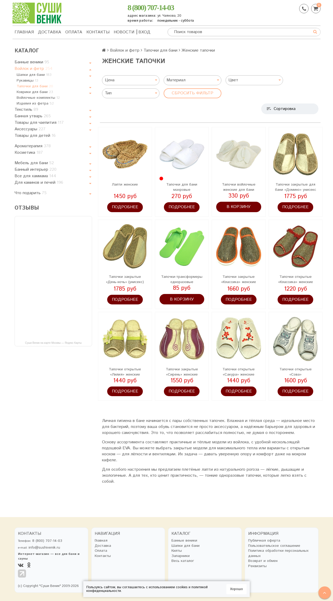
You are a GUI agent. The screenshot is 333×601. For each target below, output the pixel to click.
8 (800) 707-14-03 (150, 7)
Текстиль (26, 110)
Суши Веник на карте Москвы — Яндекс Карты (53, 342)
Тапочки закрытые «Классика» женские (238, 279)
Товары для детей (35, 136)
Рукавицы (27, 80)
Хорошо (236, 589)
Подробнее (125, 207)
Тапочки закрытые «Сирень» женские (182, 372)
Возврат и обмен (263, 561)
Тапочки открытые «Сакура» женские (238, 372)
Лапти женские (125, 184)
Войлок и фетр (34, 69)
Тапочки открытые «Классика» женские (295, 279)
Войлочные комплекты (38, 97)
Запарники (180, 556)
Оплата (73, 32)
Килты (176, 550)
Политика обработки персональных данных (278, 553)
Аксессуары (30, 129)
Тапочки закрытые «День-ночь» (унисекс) (125, 279)
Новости (124, 32)
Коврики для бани (35, 92)
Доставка (49, 32)
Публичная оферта (264, 540)
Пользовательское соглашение (274, 545)
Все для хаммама (35, 176)
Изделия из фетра (35, 103)
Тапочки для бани (35, 86)
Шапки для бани (34, 74)
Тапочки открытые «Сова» (295, 372)
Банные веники (32, 62)
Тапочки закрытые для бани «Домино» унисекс (295, 187)
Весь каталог (182, 561)
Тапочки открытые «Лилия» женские (125, 372)
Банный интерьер (35, 170)
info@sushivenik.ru (44, 547)
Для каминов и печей (39, 183)
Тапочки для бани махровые (181, 187)
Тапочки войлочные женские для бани (238, 187)
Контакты (98, 32)
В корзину (239, 207)
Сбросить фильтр (192, 93)
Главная (24, 32)
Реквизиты (257, 566)
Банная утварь (33, 116)
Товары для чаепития (39, 123)
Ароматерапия (33, 146)
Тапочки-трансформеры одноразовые (181, 279)
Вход (144, 32)
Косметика (29, 153)
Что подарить (31, 193)
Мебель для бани (34, 163)
